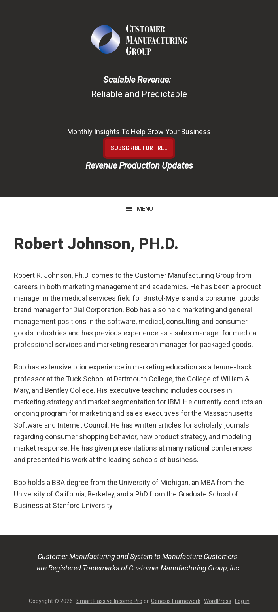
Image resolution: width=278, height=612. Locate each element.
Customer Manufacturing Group (139, 39)
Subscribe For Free (139, 148)
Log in (242, 601)
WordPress (217, 601)
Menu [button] (145, 209)
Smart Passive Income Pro (109, 601)
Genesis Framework (175, 601)
